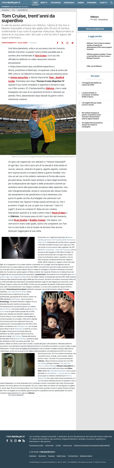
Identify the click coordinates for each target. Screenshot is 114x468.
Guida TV (103, 3)
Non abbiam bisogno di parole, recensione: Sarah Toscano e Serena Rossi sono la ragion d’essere (91, 116)
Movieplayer (5, 10)
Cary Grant (11, 292)
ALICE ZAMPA (22, 43)
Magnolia (25, 277)
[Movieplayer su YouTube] (20, 440)
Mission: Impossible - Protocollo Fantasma (55, 250)
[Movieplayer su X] (11, 440)
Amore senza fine (19, 77)
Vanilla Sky (18, 329)
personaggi (69, 3)
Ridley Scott (42, 242)
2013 (95, 19)
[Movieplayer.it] (11, 2)
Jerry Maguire (15, 277)
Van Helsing (42, 363)
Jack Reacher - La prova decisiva (58, 373)
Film (35, 3)
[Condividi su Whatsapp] (67, 43)
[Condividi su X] (62, 43)
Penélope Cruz (22, 326)
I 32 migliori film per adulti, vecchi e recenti (92, 104)
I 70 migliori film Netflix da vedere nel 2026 (91, 84)
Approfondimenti (22, 10)
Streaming (91, 3)
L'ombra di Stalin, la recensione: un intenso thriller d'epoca (90, 95)
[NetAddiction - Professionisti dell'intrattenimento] (47, 452)
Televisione (56, 3)
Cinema (81, 3)
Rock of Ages (58, 212)
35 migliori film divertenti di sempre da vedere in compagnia (92, 125)
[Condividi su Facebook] (57, 43)
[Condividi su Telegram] (72, 43)
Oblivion (50, 88)
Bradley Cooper (38, 220)
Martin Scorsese (68, 240)
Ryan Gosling (20, 220)
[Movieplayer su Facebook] (7, 440)
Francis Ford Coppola (53, 240)
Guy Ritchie (51, 366)
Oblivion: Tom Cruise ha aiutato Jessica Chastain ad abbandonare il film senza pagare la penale (99, 46)
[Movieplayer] (15, 436)
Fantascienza (103, 19)
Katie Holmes (16, 336)
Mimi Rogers (15, 299)
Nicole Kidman (5, 309)
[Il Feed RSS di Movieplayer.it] (24, 440)
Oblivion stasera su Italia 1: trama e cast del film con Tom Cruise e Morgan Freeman (99, 56)
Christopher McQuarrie (58, 371)
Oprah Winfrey (21, 339)
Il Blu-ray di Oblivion (94, 66)
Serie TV (43, 3)
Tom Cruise (40, 55)
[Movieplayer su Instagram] (15, 440)
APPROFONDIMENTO (9, 43)
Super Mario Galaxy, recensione (19, 6)
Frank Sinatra (21, 292)
